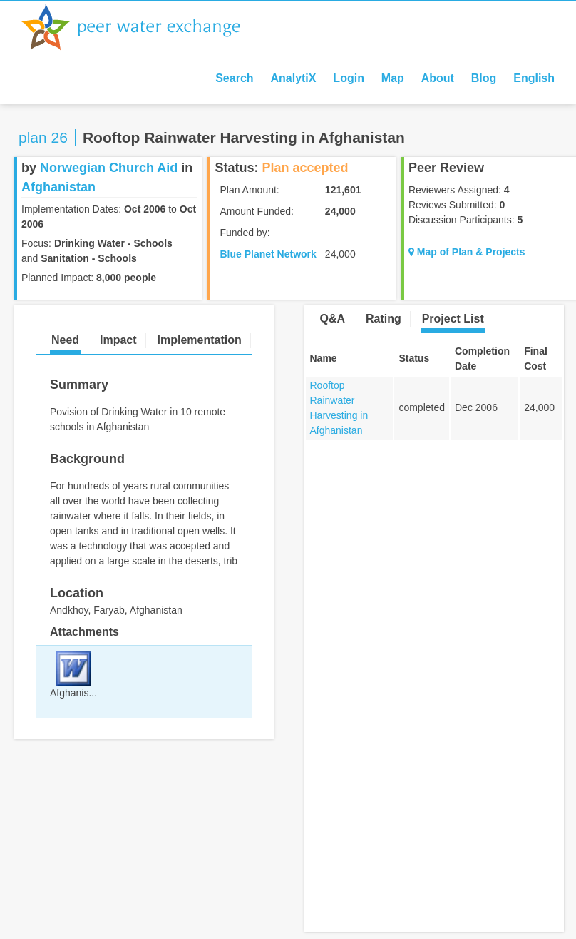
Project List (453, 319)
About (437, 78)
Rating (383, 319)
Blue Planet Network (268, 254)
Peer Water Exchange (142, 27)
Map (392, 78)
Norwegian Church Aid (109, 168)
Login (348, 78)
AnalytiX (293, 78)
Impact (118, 340)
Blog (484, 78)
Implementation (199, 340)
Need (65, 340)
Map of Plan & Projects (466, 252)
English (534, 78)
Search (234, 78)
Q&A (333, 319)
